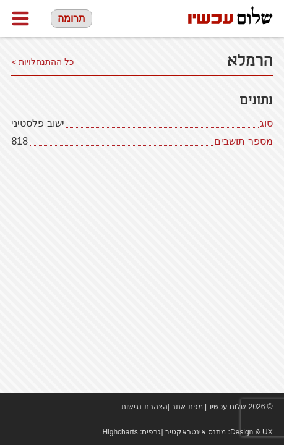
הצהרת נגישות (144, 406)
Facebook (17, 406)
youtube (36, 406)
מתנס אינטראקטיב (195, 432)
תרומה (71, 18)
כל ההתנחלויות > (42, 62)
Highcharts (119, 432)
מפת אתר (186, 406)
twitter (54, 406)
